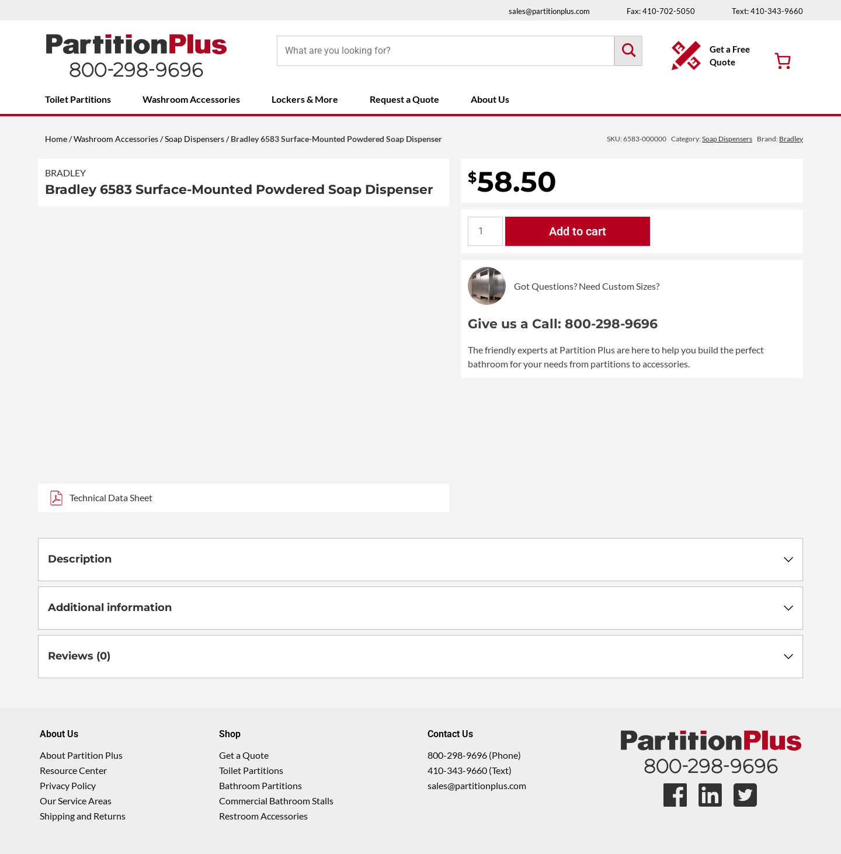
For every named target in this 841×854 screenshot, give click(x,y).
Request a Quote (404, 99)
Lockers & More (305, 99)
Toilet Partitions (78, 99)
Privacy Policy (68, 785)
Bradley (65, 172)
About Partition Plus (81, 755)
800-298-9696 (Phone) (474, 755)
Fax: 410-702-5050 (661, 11)
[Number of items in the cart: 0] (782, 61)
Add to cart (577, 231)
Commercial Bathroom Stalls (276, 800)
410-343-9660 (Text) (470, 770)
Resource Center (73, 770)
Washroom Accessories (191, 99)
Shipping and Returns (83, 815)
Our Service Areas (76, 800)
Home (56, 139)
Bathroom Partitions (260, 785)
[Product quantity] (485, 231)
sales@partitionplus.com (549, 11)
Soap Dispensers (194, 139)
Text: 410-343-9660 (767, 11)
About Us (490, 99)
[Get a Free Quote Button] (714, 55)
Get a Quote (244, 755)
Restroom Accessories (263, 815)
